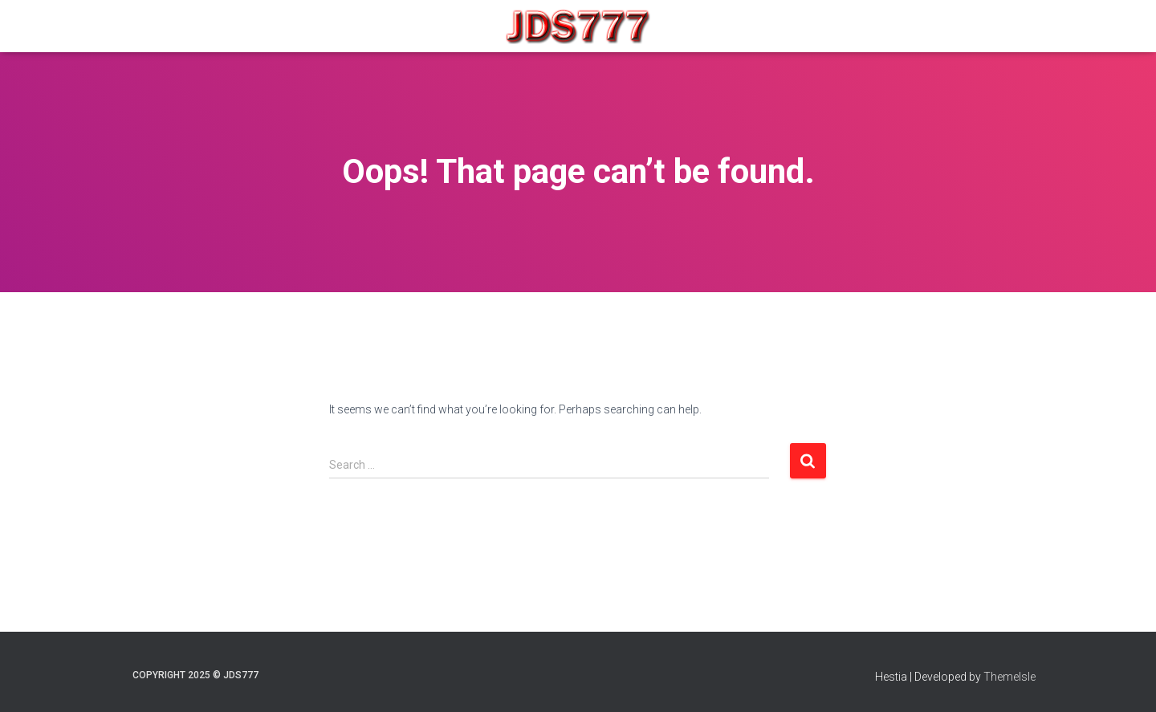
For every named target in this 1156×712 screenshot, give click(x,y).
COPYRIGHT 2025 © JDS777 (195, 675)
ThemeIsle (1009, 676)
